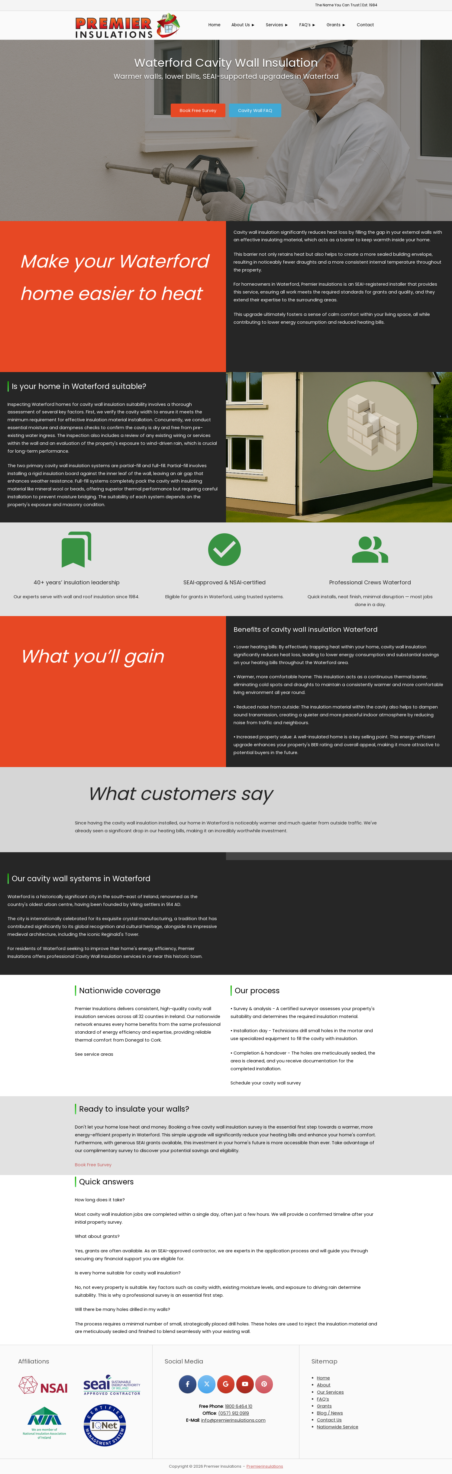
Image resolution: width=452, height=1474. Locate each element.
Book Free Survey (93, 1165)
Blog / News (330, 1413)
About (324, 1385)
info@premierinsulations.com (233, 1420)
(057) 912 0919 (233, 1413)
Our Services (330, 1392)
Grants (324, 1406)
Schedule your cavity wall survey (266, 1083)
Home (214, 25)
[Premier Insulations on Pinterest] (264, 1384)
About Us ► (243, 25)
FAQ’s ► (307, 25)
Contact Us (329, 1420)
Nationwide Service (337, 1427)
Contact (365, 25)
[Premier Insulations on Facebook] (187, 1384)
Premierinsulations (265, 1466)
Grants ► (336, 25)
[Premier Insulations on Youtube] (244, 1384)
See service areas (94, 1054)
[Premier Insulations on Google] (225, 1384)
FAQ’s (323, 1399)
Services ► (277, 25)
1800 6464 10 (238, 1406)
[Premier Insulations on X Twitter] (206, 1384)
